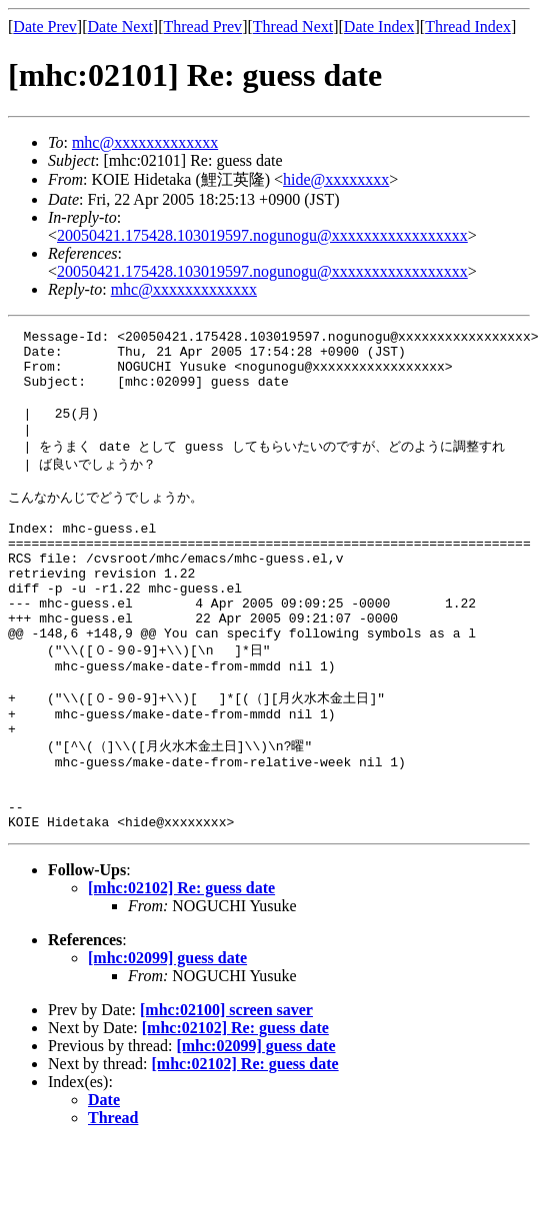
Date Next (120, 26)
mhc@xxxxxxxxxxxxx (145, 142)
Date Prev (45, 26)
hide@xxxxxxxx (336, 179)
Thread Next (293, 26)
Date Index (379, 26)
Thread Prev (202, 26)
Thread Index (468, 26)
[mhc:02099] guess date (167, 1039)
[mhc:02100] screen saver (226, 1091)
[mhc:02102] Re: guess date (181, 969)
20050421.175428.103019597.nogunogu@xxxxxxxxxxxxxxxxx (262, 235)
